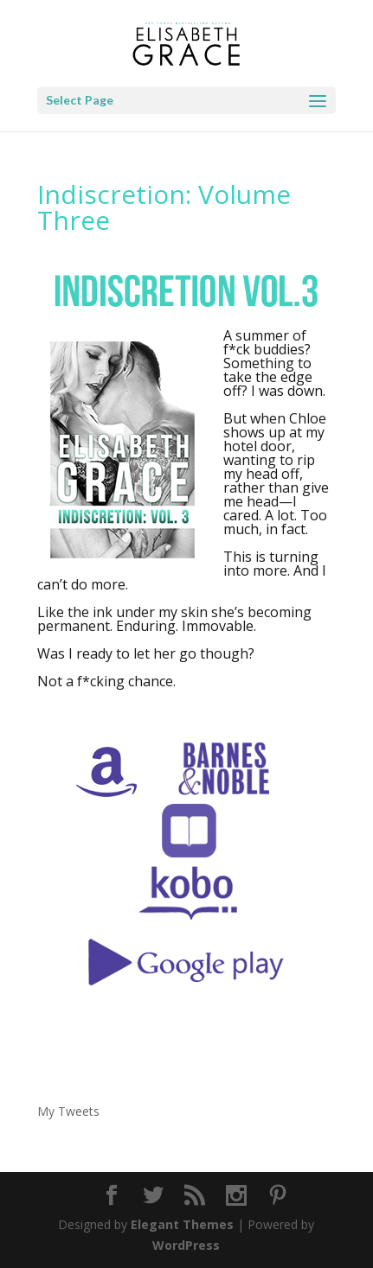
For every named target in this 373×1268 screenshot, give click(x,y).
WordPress (186, 1245)
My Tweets (68, 1111)
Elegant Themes (182, 1224)
